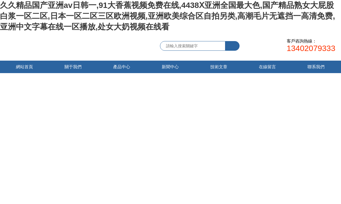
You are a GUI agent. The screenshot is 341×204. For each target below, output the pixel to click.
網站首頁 (24, 66)
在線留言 (267, 66)
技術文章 (218, 66)
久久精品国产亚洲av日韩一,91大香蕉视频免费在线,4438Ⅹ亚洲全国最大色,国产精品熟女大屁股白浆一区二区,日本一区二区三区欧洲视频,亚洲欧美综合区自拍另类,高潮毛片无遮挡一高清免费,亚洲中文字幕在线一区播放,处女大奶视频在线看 (167, 16)
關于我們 (73, 66)
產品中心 (121, 66)
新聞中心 (170, 66)
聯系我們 (316, 66)
